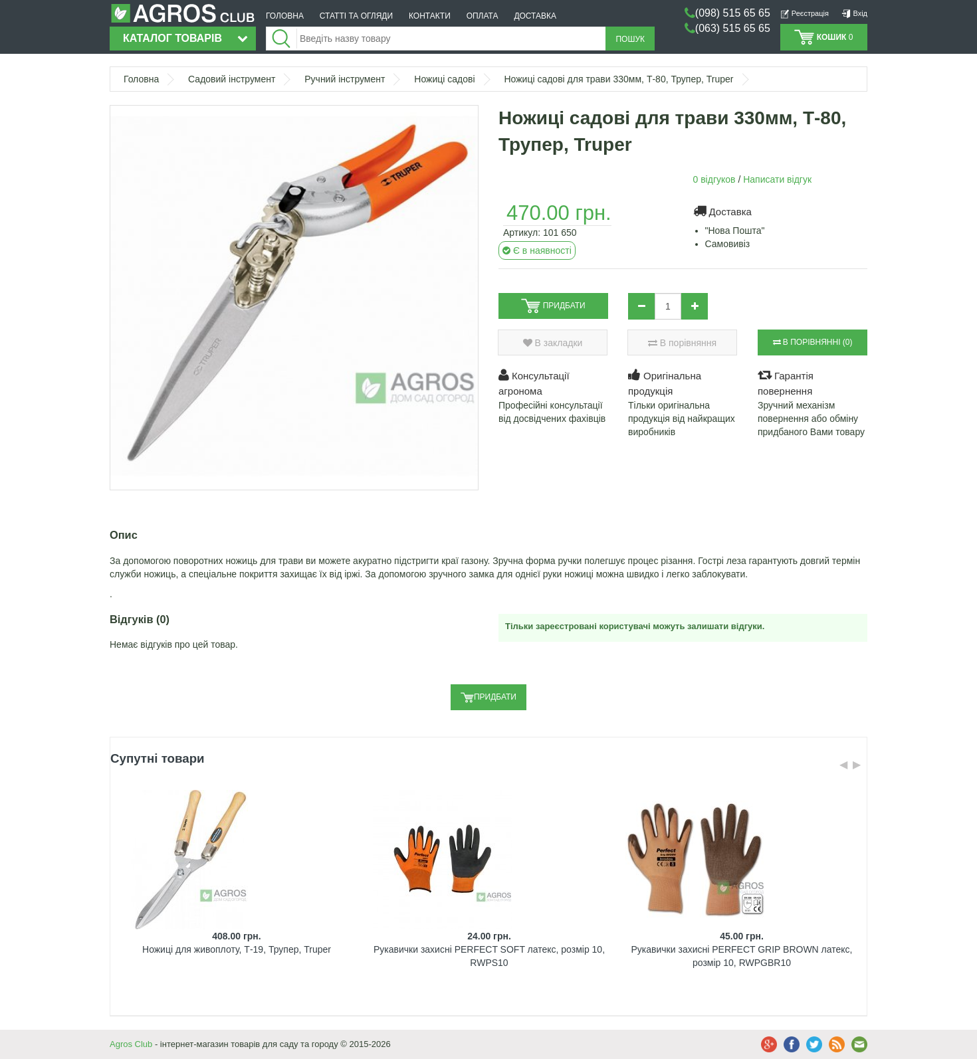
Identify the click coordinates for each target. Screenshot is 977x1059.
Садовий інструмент (231, 79)
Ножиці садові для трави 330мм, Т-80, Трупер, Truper (618, 79)
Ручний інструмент (344, 79)
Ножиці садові (444, 79)
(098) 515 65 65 (732, 13)
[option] (236, 898)
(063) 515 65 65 (732, 28)
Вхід (854, 13)
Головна (141, 79)
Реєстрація (804, 13)
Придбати (488, 697)
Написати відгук (777, 179)
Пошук (630, 39)
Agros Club (131, 1044)
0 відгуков (714, 179)
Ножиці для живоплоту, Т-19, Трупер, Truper (236, 949)
